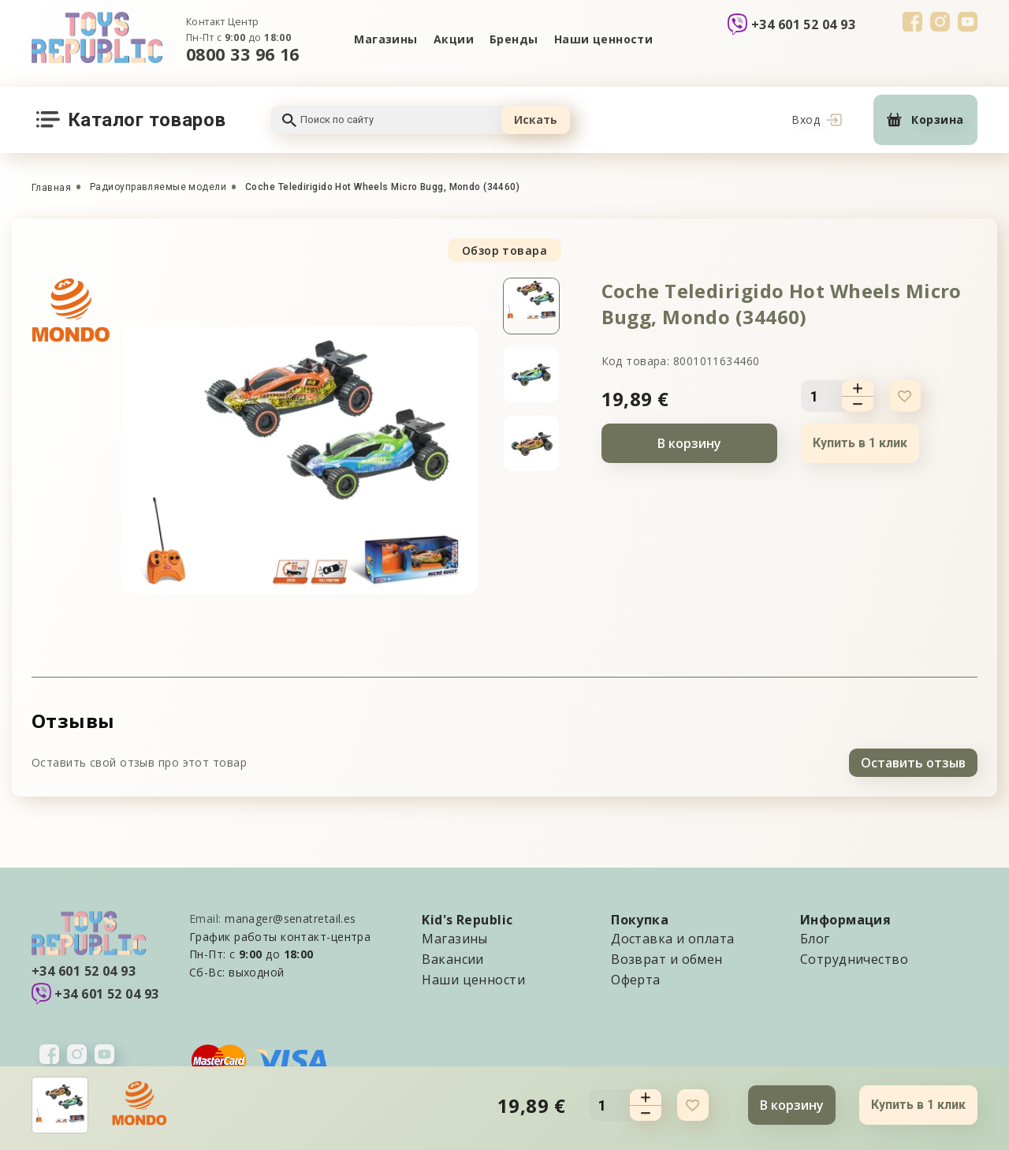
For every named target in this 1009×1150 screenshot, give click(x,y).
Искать (535, 119)
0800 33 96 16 (243, 54)
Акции (454, 39)
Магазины (386, 39)
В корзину (689, 443)
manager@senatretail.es (290, 918)
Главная (51, 187)
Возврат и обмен (667, 959)
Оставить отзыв (913, 762)
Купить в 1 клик (860, 442)
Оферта (636, 979)
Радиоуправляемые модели (158, 186)
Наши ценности (603, 39)
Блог (815, 938)
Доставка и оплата (672, 938)
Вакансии (453, 959)
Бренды (514, 39)
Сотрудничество (854, 959)
